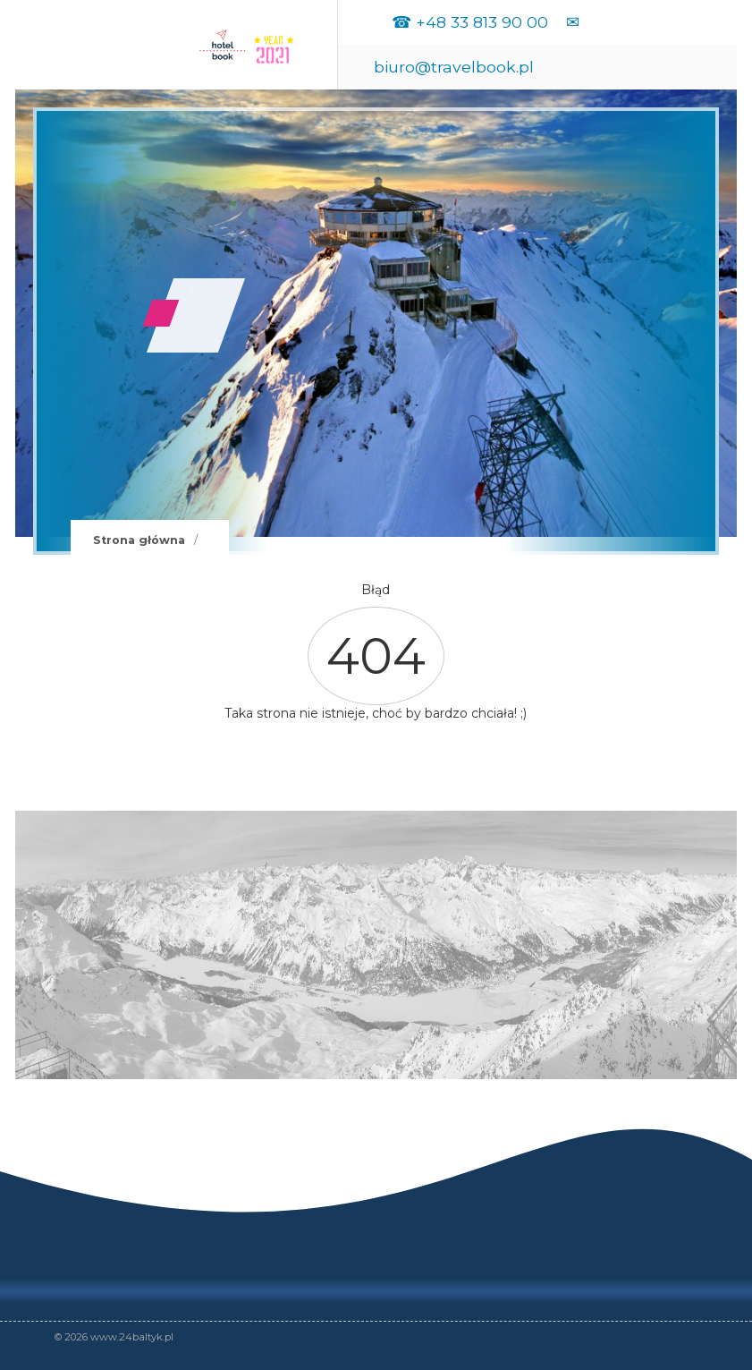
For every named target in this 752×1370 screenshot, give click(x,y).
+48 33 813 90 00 (482, 22)
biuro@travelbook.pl (454, 66)
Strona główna (139, 540)
